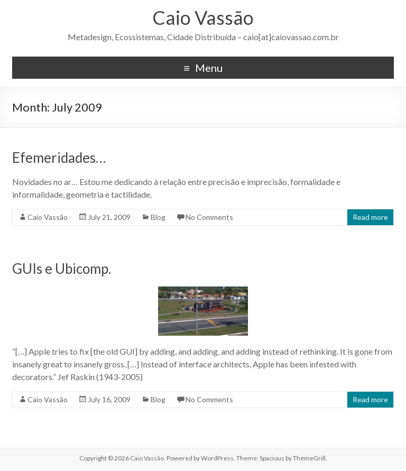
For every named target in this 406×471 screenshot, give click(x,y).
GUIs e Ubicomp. (61, 268)
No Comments (209, 217)
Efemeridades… (59, 157)
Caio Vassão (203, 17)
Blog (158, 217)
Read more (370, 217)
